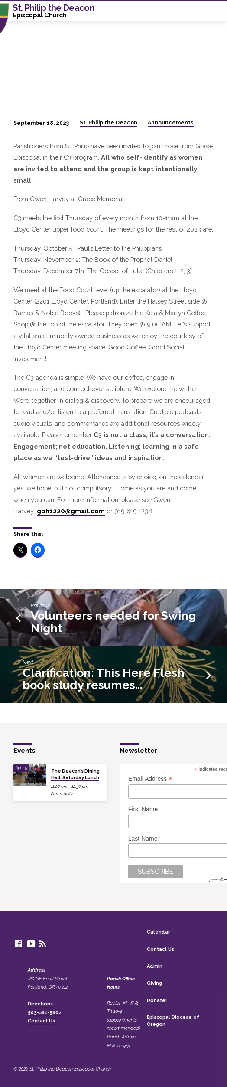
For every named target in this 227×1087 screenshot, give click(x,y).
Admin (154, 966)
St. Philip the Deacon (108, 123)
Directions (40, 1004)
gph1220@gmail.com (71, 511)
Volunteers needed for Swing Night (113, 621)
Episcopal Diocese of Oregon (173, 1021)
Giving (154, 983)
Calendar (158, 932)
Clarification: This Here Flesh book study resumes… (104, 679)
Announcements (171, 123)
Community (62, 793)
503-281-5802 (44, 1012)
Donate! (157, 1000)
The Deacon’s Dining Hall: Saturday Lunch (75, 774)
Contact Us (41, 1021)
